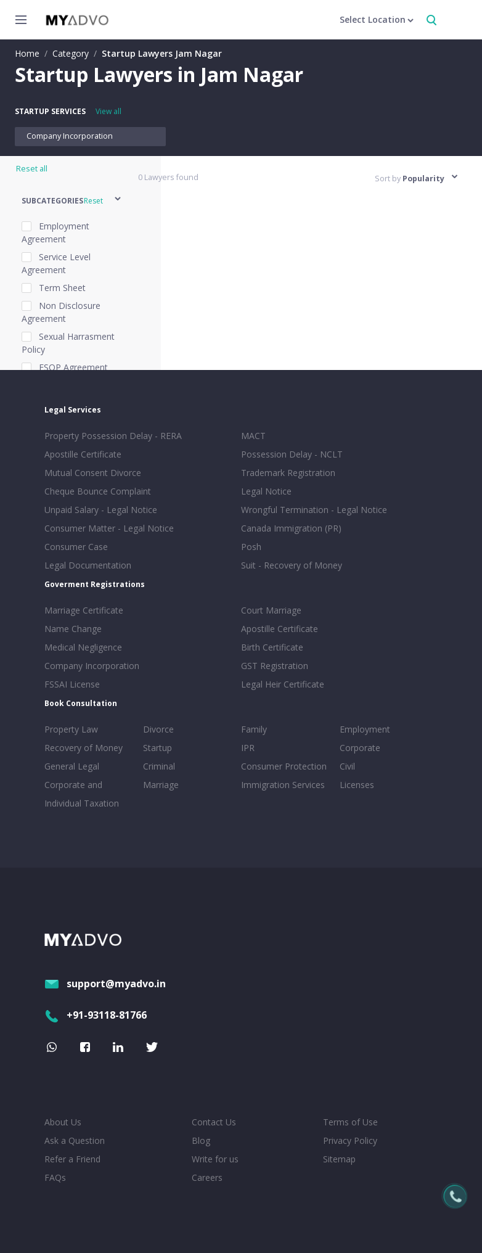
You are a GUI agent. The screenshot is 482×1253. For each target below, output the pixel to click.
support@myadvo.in (105, 983)
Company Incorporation (70, 136)
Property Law (71, 729)
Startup (157, 748)
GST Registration (274, 666)
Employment (365, 729)
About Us (62, 1122)
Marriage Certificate (83, 610)
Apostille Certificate (82, 454)
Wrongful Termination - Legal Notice (314, 510)
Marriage (161, 785)
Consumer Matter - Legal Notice (109, 528)
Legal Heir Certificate (282, 684)
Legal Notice (266, 491)
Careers (207, 1177)
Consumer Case (76, 547)
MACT (253, 436)
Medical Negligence (83, 647)
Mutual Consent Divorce (92, 473)
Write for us (215, 1159)
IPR (248, 748)
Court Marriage (271, 610)
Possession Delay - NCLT (292, 454)
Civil (347, 766)
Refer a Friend (72, 1159)
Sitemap (339, 1159)
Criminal (159, 766)
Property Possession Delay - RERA (113, 436)
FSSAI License (72, 684)
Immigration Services (283, 785)
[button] (72, 201)
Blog (201, 1140)
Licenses (357, 785)
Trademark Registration (288, 473)
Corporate (360, 748)
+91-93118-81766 (95, 1015)
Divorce (158, 729)
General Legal (71, 766)
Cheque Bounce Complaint (97, 491)
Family (254, 729)
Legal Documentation (87, 565)
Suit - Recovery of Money (291, 565)
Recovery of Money (83, 748)
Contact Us (214, 1122)
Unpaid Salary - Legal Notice (100, 510)
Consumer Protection (284, 766)
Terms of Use (350, 1122)
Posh (251, 547)
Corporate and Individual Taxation (81, 794)
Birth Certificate (272, 647)
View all (108, 111)
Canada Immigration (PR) (291, 528)
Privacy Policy (350, 1140)
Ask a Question (74, 1140)
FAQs (55, 1177)
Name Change (73, 629)
